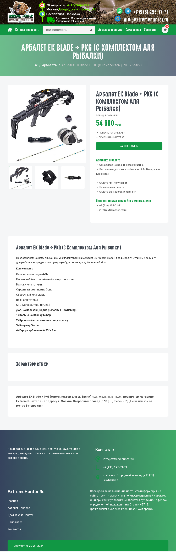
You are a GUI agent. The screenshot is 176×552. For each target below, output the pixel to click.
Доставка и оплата (110, 31)
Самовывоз (133, 31)
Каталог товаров (26, 31)
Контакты (150, 31)
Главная (13, 502)
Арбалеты (49, 66)
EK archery (112, 116)
